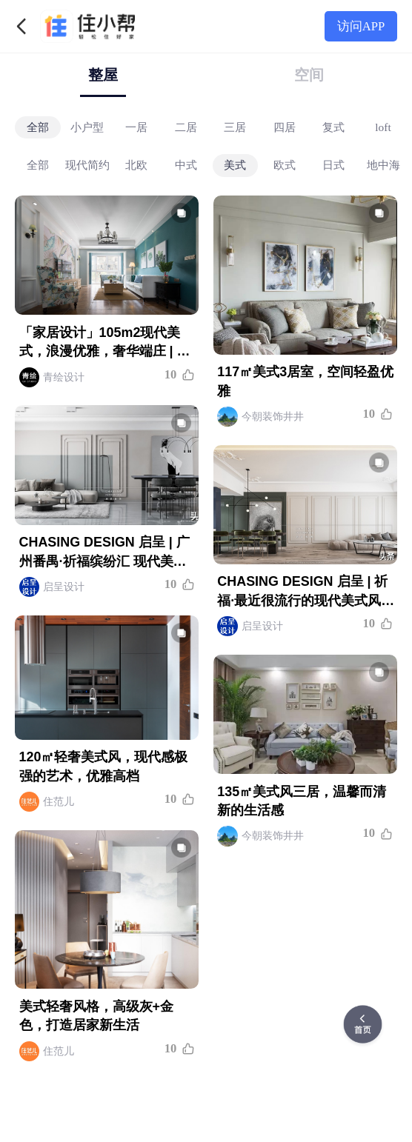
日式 (333, 164)
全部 (38, 126)
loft (383, 126)
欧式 (284, 164)
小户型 (87, 126)
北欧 (136, 164)
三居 (235, 126)
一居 (136, 126)
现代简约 (87, 164)
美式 (235, 164)
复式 (333, 126)
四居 (284, 126)
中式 (186, 164)
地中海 (383, 164)
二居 (186, 126)
